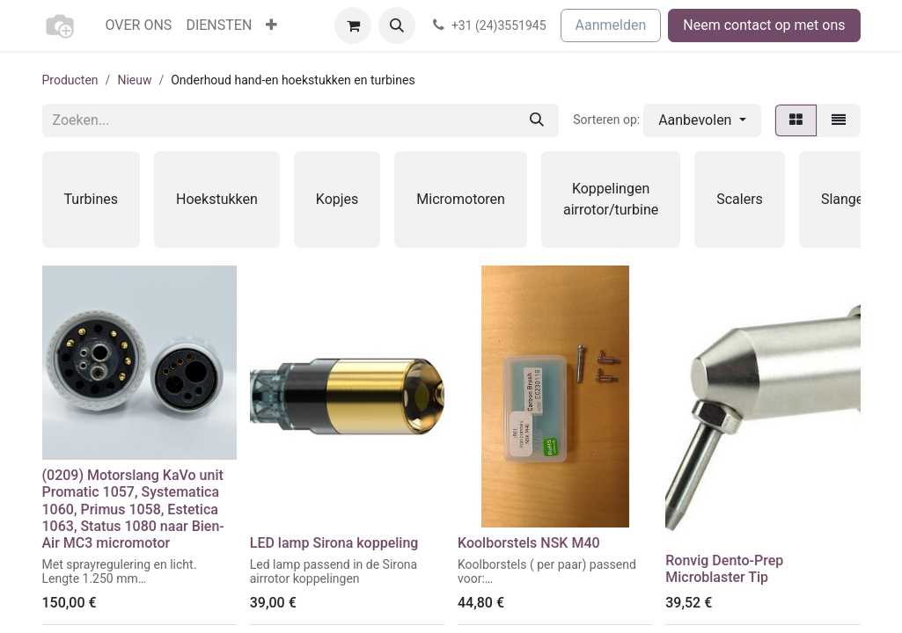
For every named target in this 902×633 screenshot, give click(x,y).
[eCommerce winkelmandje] (352, 25)
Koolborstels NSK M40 (529, 543)
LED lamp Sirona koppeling (334, 543)
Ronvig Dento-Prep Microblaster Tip (724, 569)
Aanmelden (611, 25)
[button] (396, 25)
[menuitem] (139, 25)
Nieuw (134, 80)
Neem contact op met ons (764, 25)
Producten (70, 80)
